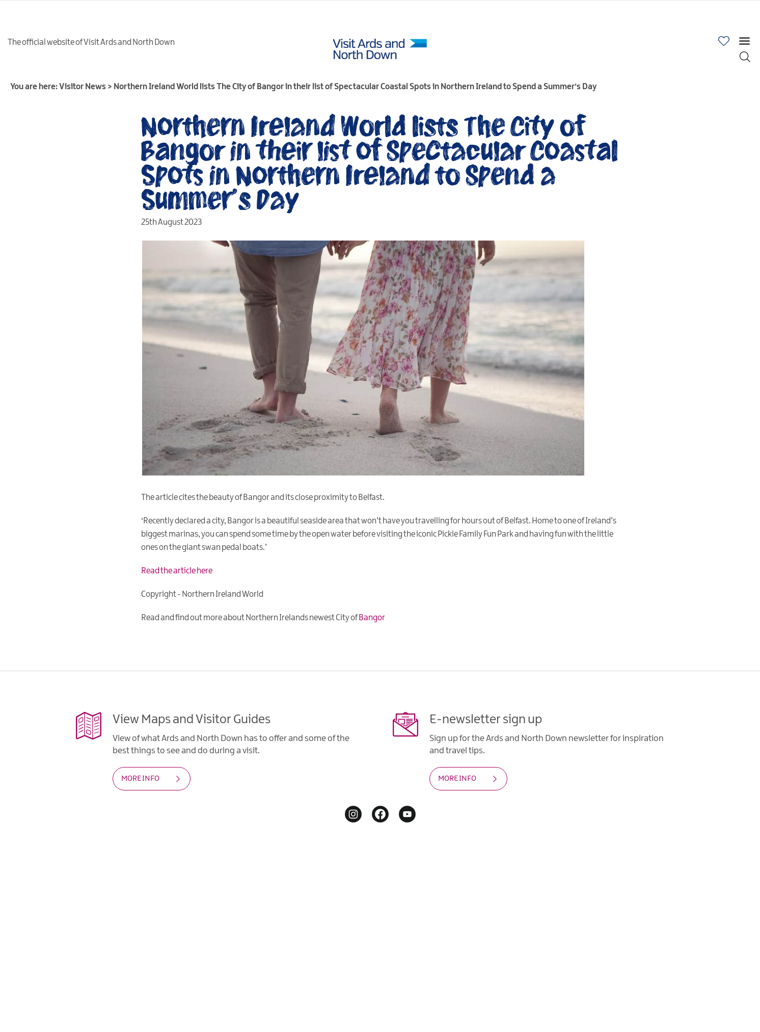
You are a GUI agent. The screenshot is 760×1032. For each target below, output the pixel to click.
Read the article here (176, 571)
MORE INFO (140, 779)
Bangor (372, 618)
